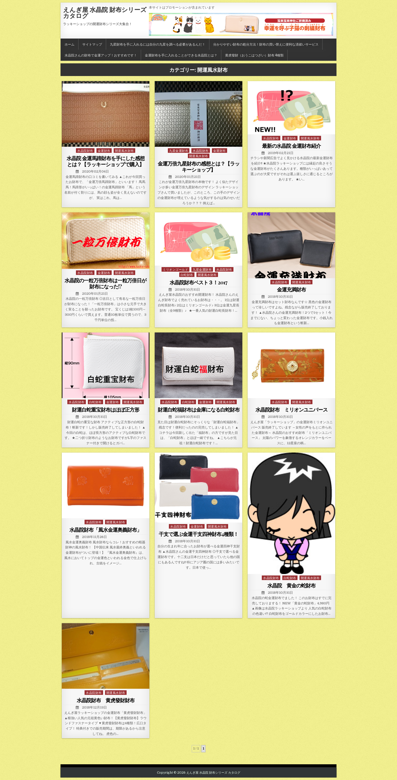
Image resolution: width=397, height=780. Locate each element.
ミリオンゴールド (175, 269)
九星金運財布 (178, 150)
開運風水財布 (124, 150)
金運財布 (104, 150)
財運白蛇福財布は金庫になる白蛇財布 (199, 409)
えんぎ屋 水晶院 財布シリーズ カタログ (105, 12)
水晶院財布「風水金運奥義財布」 (105, 529)
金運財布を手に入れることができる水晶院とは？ (181, 55)
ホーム (69, 44)
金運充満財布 (291, 289)
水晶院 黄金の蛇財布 (291, 585)
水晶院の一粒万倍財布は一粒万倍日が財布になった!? (105, 283)
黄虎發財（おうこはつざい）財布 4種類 (254, 55)
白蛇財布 (187, 274)
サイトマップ (92, 44)
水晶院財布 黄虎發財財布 (105, 700)
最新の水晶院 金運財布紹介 (291, 145)
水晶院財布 (85, 150)
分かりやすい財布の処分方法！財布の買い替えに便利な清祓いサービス (266, 44)
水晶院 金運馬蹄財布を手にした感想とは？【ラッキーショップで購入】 (106, 161)
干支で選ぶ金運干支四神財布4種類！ (198, 533)
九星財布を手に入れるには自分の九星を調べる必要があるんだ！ (157, 44)
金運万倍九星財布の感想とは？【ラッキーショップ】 (199, 166)
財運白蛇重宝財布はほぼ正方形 (105, 409)
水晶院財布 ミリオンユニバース (291, 409)
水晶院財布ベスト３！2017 (198, 282)
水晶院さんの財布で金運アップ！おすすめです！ (101, 55)
